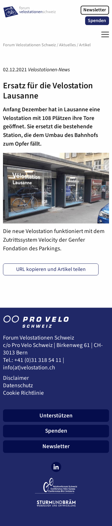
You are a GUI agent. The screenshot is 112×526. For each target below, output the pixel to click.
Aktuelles (67, 45)
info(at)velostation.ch (29, 367)
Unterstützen (56, 415)
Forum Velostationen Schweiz (29, 45)
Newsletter (94, 10)
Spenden (97, 20)
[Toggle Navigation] (103, 34)
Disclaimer (16, 378)
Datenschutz (18, 385)
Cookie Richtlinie (23, 393)
